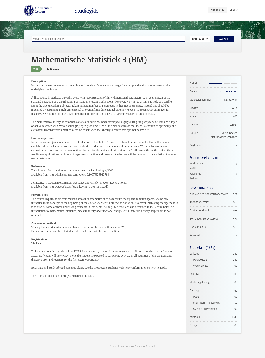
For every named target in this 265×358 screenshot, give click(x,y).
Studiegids (87, 10)
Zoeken (223, 39)
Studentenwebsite (120, 346)
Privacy (138, 346)
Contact (150, 346)
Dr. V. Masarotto (228, 91)
